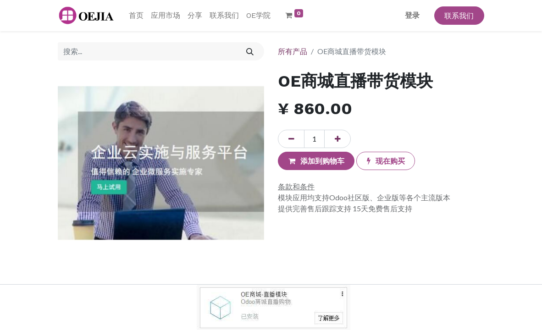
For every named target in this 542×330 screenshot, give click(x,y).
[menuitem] (136, 15)
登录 (412, 15)
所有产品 (292, 51)
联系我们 (459, 15)
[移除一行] (291, 139)
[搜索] (250, 51)
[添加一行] (337, 139)
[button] (316, 161)
